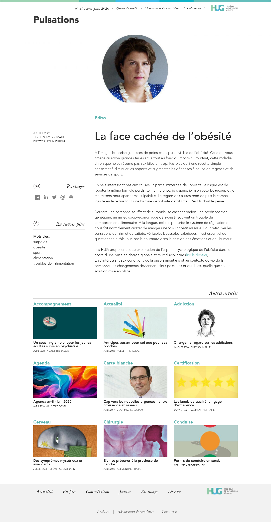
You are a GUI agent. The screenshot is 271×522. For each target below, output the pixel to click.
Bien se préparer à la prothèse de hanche (131, 462)
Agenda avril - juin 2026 (52, 401)
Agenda (41, 363)
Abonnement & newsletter (162, 8)
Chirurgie (113, 422)
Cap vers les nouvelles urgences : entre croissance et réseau (135, 403)
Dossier (174, 491)
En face (69, 491)
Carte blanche (118, 363)
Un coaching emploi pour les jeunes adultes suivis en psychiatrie (62, 344)
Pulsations (56, 19)
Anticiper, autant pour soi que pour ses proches (135, 344)
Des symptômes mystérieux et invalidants (57, 462)
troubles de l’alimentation (53, 263)
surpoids (40, 242)
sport (37, 252)
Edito (100, 117)
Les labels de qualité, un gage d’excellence (198, 403)
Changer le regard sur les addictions (203, 342)
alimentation (43, 258)
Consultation (97, 491)
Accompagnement (52, 304)
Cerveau (42, 422)
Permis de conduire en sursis (197, 460)
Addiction (184, 304)
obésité (39, 247)
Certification (187, 363)
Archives (103, 512)
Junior (125, 491)
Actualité (113, 304)
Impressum (194, 8)
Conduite (183, 422)
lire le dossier (196, 255)
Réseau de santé (126, 8)
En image (149, 491)
